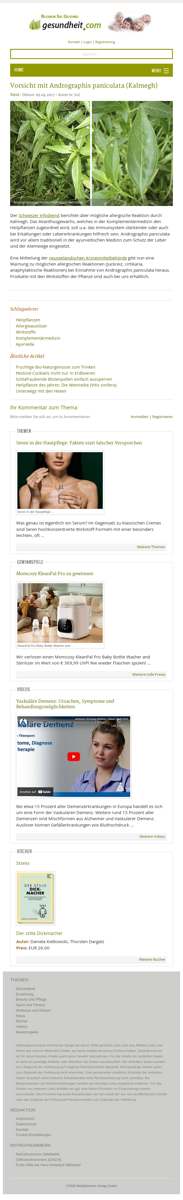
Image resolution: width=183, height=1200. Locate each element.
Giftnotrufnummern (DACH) (38, 1159)
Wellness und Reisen (33, 1010)
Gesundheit (25, 988)
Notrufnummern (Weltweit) (37, 1154)
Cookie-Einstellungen (33, 1135)
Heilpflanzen (28, 320)
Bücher (22, 1021)
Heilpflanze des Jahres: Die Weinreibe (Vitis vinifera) (66, 385)
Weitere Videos (152, 836)
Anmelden (140, 416)
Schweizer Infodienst (39, 215)
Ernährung (24, 994)
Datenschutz (26, 1124)
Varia (14, 94)
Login (87, 42)
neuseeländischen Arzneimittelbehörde (88, 258)
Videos (21, 1026)
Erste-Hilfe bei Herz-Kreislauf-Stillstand (48, 1165)
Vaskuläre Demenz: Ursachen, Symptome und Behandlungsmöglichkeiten (65, 704)
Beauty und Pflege (31, 999)
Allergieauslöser (31, 326)
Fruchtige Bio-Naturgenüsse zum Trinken (56, 367)
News (20, 1016)
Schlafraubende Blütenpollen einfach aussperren (64, 379)
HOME (19, 70)
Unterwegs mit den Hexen (41, 391)
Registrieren (162, 416)
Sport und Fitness (30, 1005)
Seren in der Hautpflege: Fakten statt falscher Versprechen (79, 443)
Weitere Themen (151, 546)
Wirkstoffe (26, 332)
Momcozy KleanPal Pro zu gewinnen (54, 574)
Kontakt (74, 42)
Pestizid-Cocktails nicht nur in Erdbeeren (55, 373)
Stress (23, 863)
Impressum (25, 1118)
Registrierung (105, 42)
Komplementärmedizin (38, 338)
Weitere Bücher (152, 959)
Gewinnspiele (27, 1032)
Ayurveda (25, 344)
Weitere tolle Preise (148, 674)
